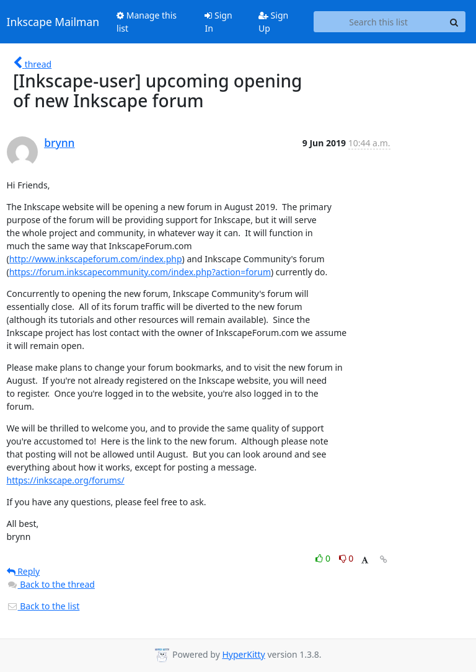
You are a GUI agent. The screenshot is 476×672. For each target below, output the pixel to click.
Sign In (218, 21)
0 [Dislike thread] (346, 558)
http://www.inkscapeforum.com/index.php (95, 259)
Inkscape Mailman (53, 21)
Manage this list (147, 21)
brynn (59, 142)
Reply (23, 571)
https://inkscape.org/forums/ (66, 480)
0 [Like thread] (323, 558)
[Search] (454, 21)
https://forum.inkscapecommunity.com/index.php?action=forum (140, 272)
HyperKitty (243, 654)
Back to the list (43, 606)
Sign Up (273, 21)
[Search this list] (379, 21)
